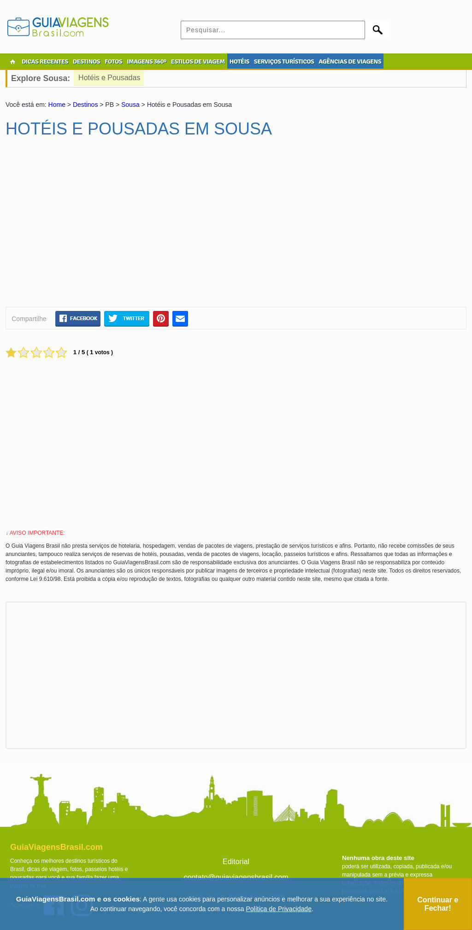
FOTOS (113, 61)
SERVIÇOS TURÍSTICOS (284, 61)
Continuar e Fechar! (437, 904)
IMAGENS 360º (146, 61)
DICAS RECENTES (45, 61)
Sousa (130, 104)
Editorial (236, 862)
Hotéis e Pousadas (109, 78)
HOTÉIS (239, 61)
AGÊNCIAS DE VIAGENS (350, 61)
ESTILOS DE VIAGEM (198, 61)
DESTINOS (86, 61)
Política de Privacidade (279, 908)
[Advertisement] (94, 226)
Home (56, 104)
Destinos (85, 104)
